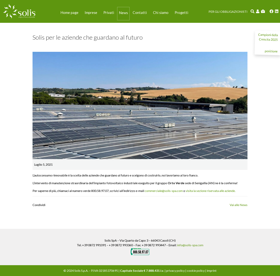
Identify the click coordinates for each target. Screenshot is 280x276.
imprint (211, 270)
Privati (108, 12)
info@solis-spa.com (190, 245)
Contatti (140, 12)
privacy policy (175, 270)
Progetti (181, 12)
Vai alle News (238, 205)
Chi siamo (160, 12)
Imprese (91, 12)
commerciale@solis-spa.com (164, 191)
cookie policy (196, 270)
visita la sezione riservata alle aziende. (210, 191)
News (123, 13)
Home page (69, 12)
